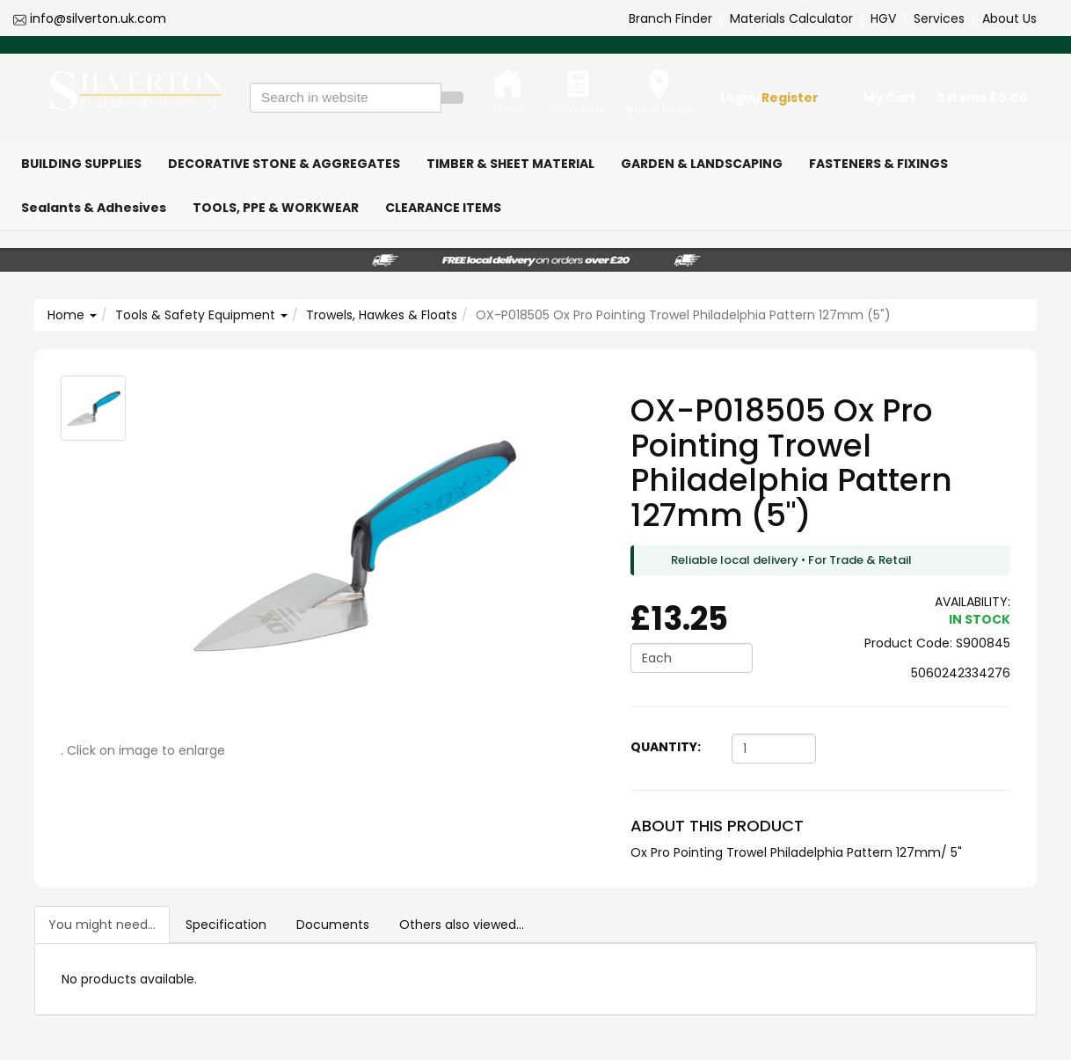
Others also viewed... (461, 924)
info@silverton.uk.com (98, 18)
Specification (226, 924)
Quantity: (665, 747)
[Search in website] (345, 98)
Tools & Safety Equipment (201, 315)
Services (939, 18)
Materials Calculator (791, 18)
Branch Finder (670, 18)
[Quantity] (774, 749)
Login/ (769, 97)
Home (72, 315)
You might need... (102, 924)
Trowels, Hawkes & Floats (381, 315)
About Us (1009, 18)
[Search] (452, 97)
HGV (883, 18)
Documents (332, 924)
